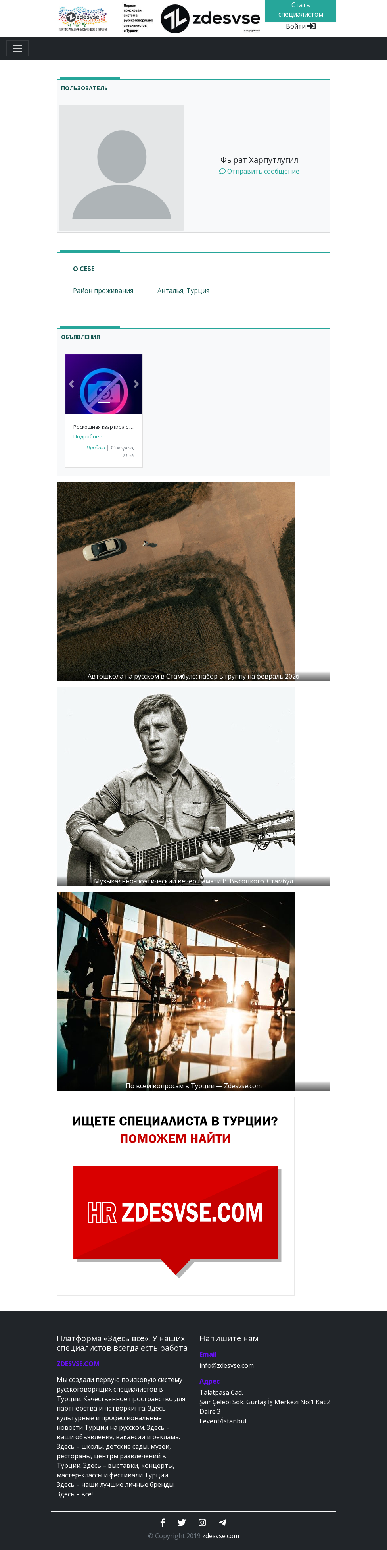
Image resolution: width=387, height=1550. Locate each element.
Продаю (95, 447)
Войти (301, 26)
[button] (71, 384)
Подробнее (87, 436)
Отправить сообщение (259, 171)
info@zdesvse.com (226, 1365)
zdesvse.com (220, 1535)
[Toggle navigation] (17, 48)
